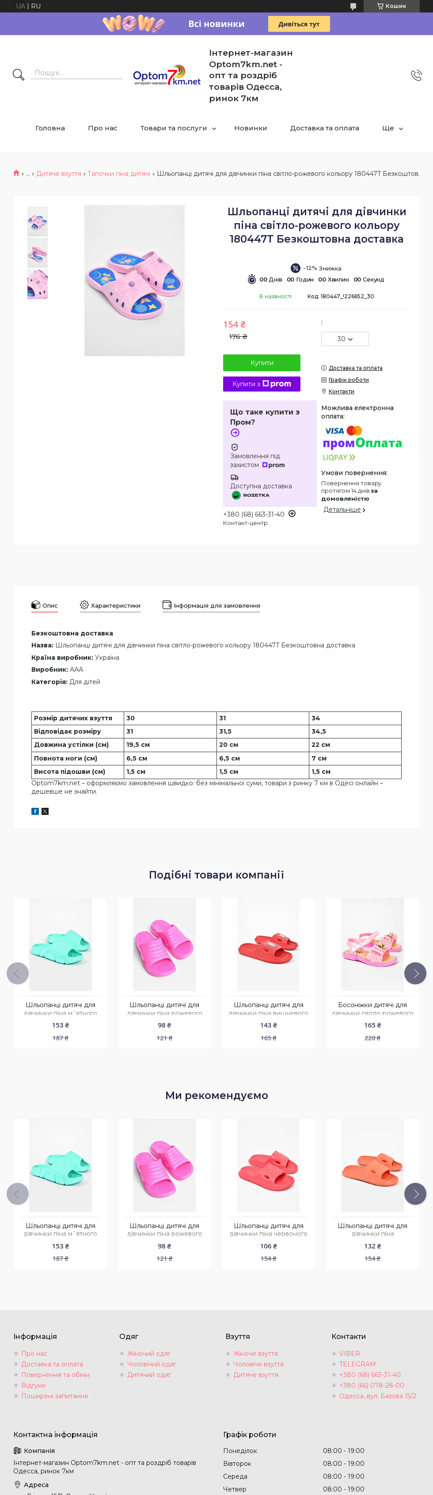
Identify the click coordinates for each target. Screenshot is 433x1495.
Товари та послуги (174, 128)
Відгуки (33, 1385)
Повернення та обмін (55, 1375)
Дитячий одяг (149, 1375)
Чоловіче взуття (258, 1364)
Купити (262, 363)
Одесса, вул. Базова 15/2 (377, 1396)
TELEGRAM (357, 1364)
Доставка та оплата (324, 128)
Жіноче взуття (255, 1354)
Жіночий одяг (149, 1354)
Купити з (261, 384)
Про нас (103, 128)
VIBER (349, 1354)
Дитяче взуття (58, 174)
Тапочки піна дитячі (118, 174)
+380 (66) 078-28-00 (371, 1385)
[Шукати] (18, 75)
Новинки (250, 128)
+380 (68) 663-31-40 (370, 1375)
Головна (50, 128)
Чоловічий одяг (151, 1364)
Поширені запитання (54, 1396)
